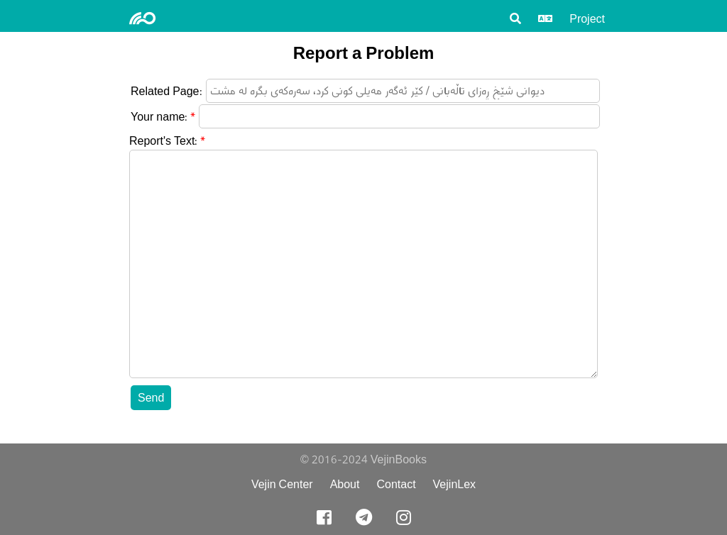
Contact (395, 484)
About (345, 484)
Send (151, 398)
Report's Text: (163, 141)
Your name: (159, 117)
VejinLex (454, 484)
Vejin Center (282, 484)
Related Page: (166, 91)
